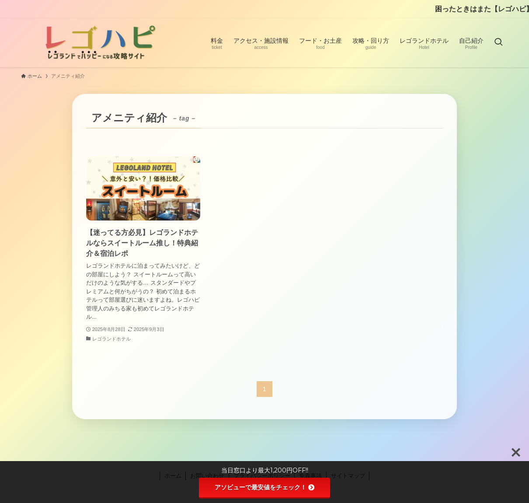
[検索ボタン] (498, 42)
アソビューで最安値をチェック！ (264, 487)
